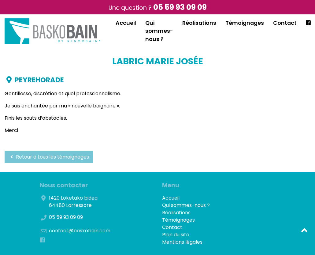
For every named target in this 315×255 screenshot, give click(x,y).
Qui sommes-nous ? (159, 31)
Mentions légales (182, 242)
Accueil (126, 23)
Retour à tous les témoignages (49, 156)
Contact (285, 23)
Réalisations (199, 23)
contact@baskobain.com (79, 230)
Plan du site (175, 234)
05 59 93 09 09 (180, 7)
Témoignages (244, 23)
